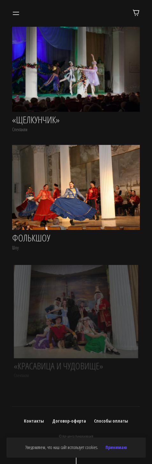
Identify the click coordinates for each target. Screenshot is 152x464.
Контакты (34, 421)
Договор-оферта (69, 421)
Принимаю (116, 447)
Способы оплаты (111, 421)
